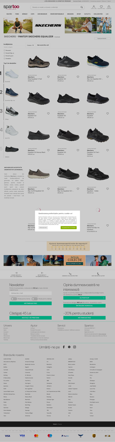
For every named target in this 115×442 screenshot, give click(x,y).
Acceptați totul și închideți (68, 227)
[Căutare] (81, 7)
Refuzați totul (43, 227)
